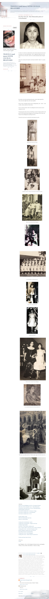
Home (32, 593)
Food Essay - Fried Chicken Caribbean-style (26, 526)
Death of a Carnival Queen (23, 519)
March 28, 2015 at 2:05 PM (23, 589)
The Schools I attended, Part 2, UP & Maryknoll (27, 512)
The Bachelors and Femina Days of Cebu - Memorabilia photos (29, 508)
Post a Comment (21, 591)
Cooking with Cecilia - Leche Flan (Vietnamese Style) (28, 528)
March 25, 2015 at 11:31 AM (24, 584)
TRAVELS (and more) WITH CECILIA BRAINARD (9, 57)
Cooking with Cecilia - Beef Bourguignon (26, 533)
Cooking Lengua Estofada (23, 524)
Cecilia (20, 541)
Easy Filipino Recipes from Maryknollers (26, 531)
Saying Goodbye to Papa (23, 516)
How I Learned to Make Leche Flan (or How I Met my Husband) (30, 527)
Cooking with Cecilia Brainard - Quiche (25, 522)
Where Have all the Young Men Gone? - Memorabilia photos (29, 506)
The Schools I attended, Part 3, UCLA (25, 513)
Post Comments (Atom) (27, 595)
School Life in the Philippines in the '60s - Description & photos (30, 505)
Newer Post (21, 593)
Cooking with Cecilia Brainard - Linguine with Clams (28, 523)
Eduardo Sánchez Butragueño (25, 580)
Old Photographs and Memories (24, 509)
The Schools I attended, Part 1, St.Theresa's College (27, 510)
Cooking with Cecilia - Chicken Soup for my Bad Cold (28, 534)
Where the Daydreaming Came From (25, 517)
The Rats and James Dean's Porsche (25, 537)
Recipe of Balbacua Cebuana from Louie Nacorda (27, 530)
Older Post (44, 593)
